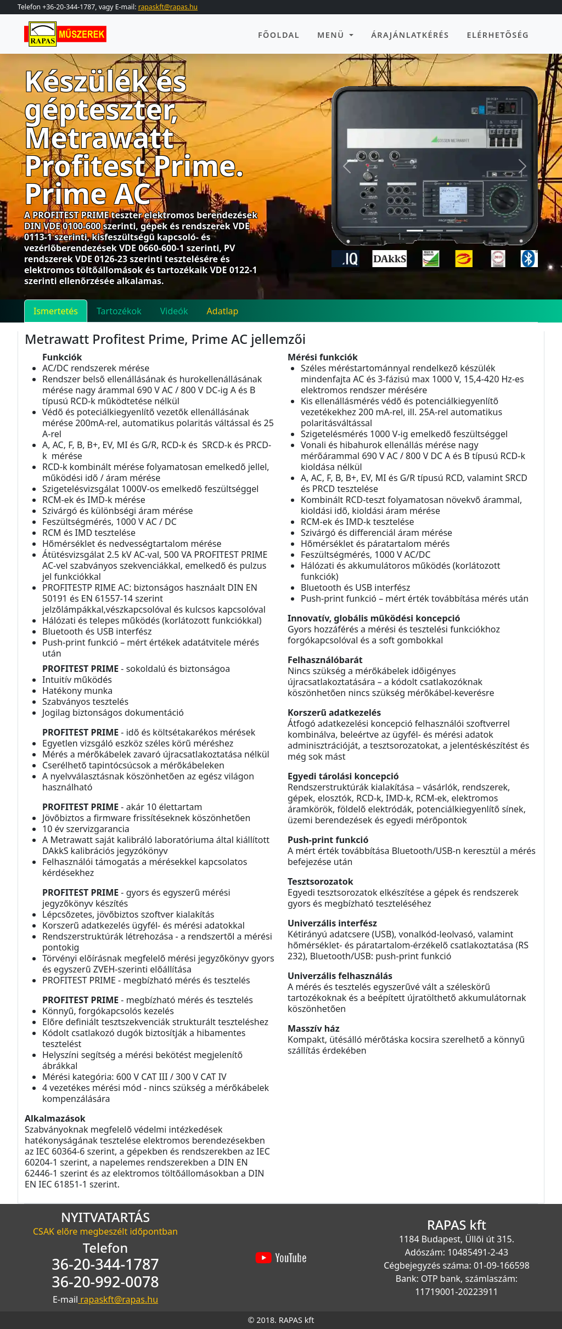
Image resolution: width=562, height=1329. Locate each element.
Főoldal (279, 35)
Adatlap (223, 311)
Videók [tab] (174, 311)
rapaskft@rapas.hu (168, 7)
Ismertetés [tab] (55, 311)
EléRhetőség (498, 35)
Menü (332, 35)
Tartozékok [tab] (119, 311)
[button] (346, 166)
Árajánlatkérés (410, 35)
